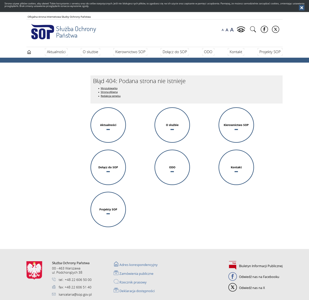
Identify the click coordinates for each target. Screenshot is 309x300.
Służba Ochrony (61, 29)
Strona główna (109, 92)
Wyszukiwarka (109, 88)
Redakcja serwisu (111, 96)
